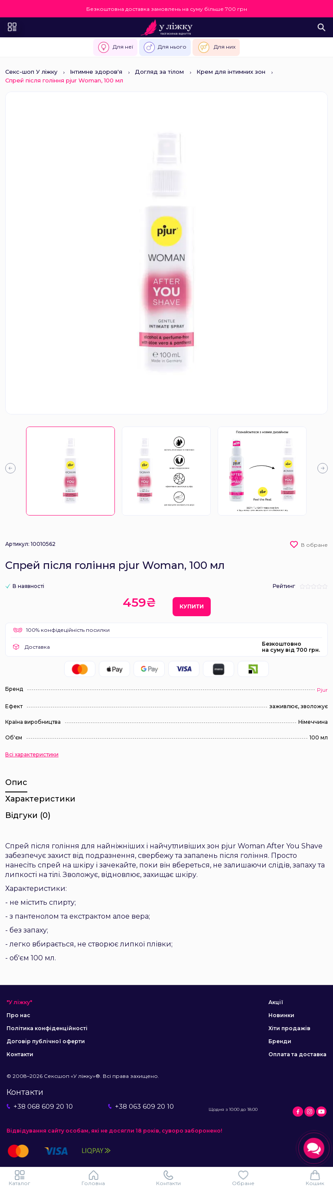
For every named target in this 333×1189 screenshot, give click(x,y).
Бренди (279, 1041)
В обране (314, 545)
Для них (216, 47)
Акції (275, 1002)
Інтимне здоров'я (96, 71)
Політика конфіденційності (47, 1028)
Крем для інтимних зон (230, 71)
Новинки (281, 1015)
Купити (192, 606)
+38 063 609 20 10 (141, 1106)
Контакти (20, 1054)
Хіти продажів (289, 1028)
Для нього (165, 47)
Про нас (18, 1015)
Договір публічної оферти (46, 1041)
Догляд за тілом (159, 71)
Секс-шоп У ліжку (31, 71)
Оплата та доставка (297, 1054)
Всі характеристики (32, 754)
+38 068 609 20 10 (40, 1106)
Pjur (322, 689)
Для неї (115, 47)
